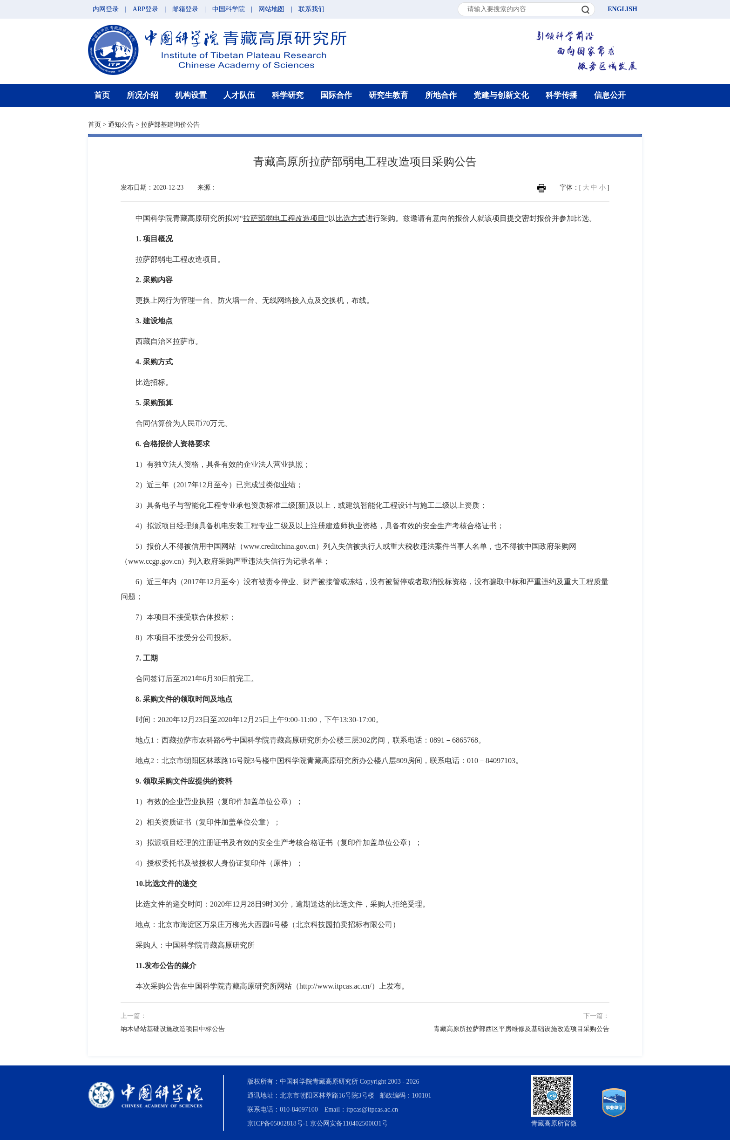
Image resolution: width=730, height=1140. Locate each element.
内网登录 (106, 9)
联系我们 (311, 9)
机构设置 (191, 95)
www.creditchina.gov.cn (279, 546)
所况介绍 (142, 95)
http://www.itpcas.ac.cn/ (335, 986)
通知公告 (121, 124)
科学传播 (561, 95)
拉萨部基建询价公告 (170, 124)
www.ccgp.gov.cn (154, 561)
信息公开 (610, 95)
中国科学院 (228, 9)
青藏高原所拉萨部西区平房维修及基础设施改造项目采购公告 (521, 1028)
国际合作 (336, 95)
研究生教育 (388, 95)
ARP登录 (145, 9)
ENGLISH (622, 9)
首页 (102, 95)
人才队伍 (239, 95)
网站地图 (271, 9)
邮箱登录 (185, 9)
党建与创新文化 (501, 95)
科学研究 (288, 95)
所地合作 (441, 95)
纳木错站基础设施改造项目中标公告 (173, 1028)
